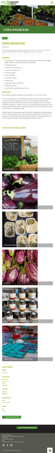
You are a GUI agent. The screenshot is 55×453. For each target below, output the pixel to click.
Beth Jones (5, 372)
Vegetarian (5, 385)
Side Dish (4, 392)
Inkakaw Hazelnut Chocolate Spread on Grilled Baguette (27, 305)
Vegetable (4, 393)
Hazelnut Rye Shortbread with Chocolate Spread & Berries (27, 343)
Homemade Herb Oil (27, 153)
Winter (4, 411)
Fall (3, 409)
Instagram (11, 445)
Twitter (3, 445)
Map (3, 440)
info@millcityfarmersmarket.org (8, 439)
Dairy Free (5, 379)
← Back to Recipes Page (11, 417)
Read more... (27, 19)
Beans (4, 400)
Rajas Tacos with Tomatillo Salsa (27, 229)
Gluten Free (5, 381)
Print (4, 38)
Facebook (7, 445)
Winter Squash (6, 402)
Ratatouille (27, 267)
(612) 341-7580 (5, 437)
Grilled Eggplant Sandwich (27, 191)
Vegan (3, 383)
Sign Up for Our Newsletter (27, 427)
